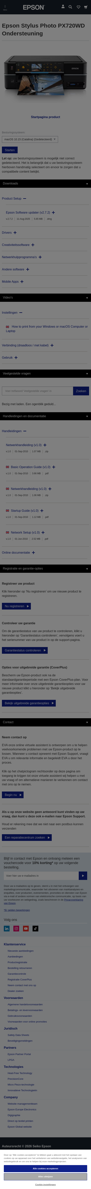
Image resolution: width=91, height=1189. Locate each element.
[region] (45, 1169)
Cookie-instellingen (45, 1184)
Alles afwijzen (45, 1176)
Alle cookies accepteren (45, 1168)
